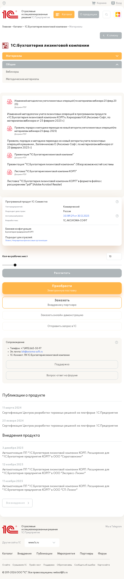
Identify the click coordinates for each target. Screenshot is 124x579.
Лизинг (8, 241)
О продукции (88, 14)
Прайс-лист (35, 565)
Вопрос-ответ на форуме (62, 375)
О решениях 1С (19, 565)
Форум (102, 553)
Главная (6, 26)
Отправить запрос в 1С (62, 326)
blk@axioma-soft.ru (32, 351)
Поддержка (62, 364)
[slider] (15, 265)
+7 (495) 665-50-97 (31, 348)
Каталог (17, 26)
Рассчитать (62, 273)
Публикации (44, 553)
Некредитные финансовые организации (29, 241)
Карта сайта (104, 565)
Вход (119, 3)
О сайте (6, 565)
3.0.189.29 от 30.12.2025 (76, 216)
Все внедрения (15, 503)
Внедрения (24, 553)
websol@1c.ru (60, 572)
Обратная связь (64, 565)
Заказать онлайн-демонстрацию (62, 315)
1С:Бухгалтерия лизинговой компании (46, 26)
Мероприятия (66, 553)
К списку (112, 35)
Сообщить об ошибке (84, 565)
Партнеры (86, 553)
